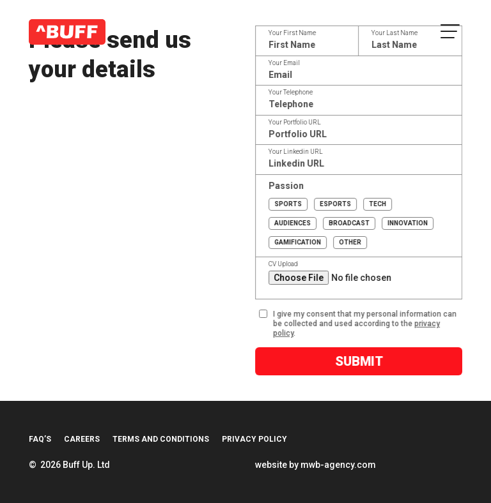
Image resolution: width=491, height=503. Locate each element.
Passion (287, 186)
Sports (288, 204)
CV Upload (284, 264)
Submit (360, 361)
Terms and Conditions (161, 439)
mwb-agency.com (338, 465)
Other (350, 242)
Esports (335, 204)
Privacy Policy (254, 439)
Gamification (297, 242)
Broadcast (349, 223)
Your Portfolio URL (296, 122)
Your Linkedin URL (297, 152)
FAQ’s (40, 439)
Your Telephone (292, 92)
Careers (82, 439)
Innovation (408, 223)
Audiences (292, 223)
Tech (377, 204)
